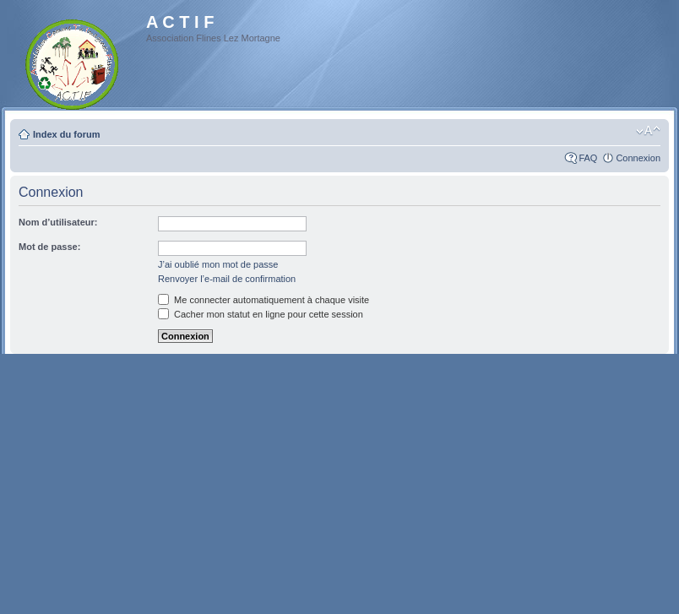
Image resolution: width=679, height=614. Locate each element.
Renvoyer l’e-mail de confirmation (227, 279)
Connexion (638, 158)
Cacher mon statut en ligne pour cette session (260, 314)
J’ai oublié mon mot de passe (218, 264)
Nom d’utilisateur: (58, 222)
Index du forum (66, 134)
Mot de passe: (49, 247)
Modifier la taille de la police (648, 131)
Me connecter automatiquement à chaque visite (263, 300)
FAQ (588, 158)
